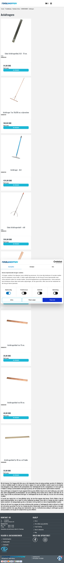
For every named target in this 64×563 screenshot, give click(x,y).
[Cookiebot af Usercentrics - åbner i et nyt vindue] (55, 262)
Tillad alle (52, 300)
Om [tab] (53, 266)
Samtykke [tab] (11, 266)
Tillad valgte (32, 300)
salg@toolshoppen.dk (9, 521)
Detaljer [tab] (32, 266)
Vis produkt (16, 70)
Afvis (11, 300)
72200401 (6, 520)
